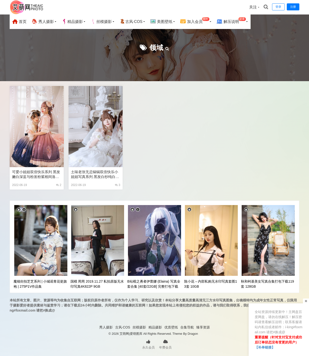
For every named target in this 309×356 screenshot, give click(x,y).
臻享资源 (203, 327)
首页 (19, 21)
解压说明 (231, 20)
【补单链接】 (265, 347)
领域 (156, 47)
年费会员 (165, 344)
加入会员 (194, 20)
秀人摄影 (42, 21)
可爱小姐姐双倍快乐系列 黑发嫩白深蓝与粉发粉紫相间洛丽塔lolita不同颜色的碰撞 (36, 174)
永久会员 (148, 344)
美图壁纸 (161, 21)
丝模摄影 (101, 21)
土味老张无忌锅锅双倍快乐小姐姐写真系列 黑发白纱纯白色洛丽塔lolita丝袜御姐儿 (95, 174)
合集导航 (187, 327)
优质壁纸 (171, 327)
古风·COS (130, 21)
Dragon (193, 333)
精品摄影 (72, 21)
